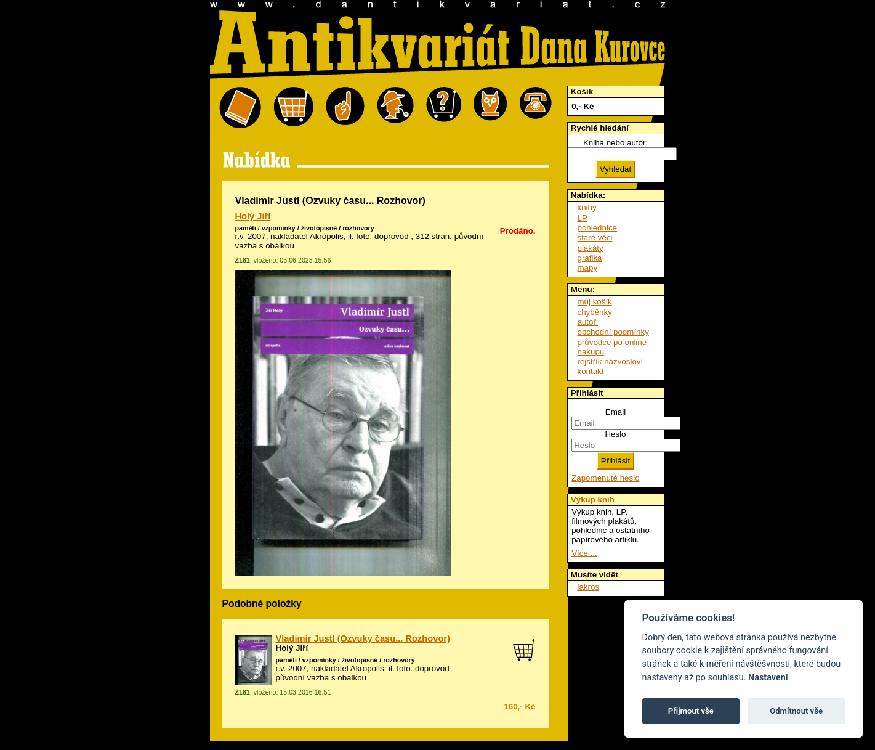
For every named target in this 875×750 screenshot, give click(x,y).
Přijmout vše (691, 710)
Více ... (584, 553)
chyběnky (595, 312)
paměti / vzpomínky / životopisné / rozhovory (304, 228)
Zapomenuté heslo (605, 478)
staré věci (595, 237)
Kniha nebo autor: (615, 142)
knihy (587, 207)
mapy (588, 267)
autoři (588, 322)
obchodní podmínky (613, 331)
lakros (589, 587)
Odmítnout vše (796, 710)
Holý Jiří (253, 216)
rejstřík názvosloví (610, 361)
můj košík (595, 301)
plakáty (590, 248)
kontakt (591, 371)
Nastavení (768, 677)
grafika (590, 258)
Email (615, 412)
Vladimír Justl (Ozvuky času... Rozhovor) (363, 638)
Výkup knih (593, 499)
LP (582, 217)
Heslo (615, 434)
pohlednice (597, 227)
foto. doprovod (382, 236)
